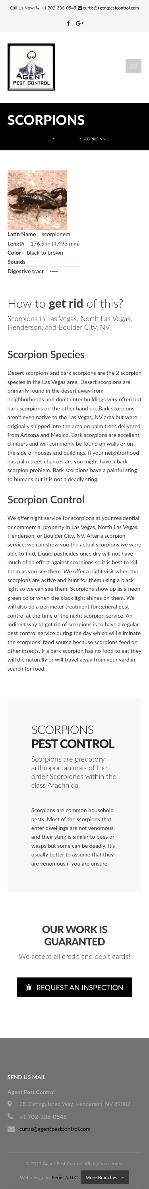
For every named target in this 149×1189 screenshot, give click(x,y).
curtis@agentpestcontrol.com (111, 7)
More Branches (101, 1177)
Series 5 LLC (65, 1177)
